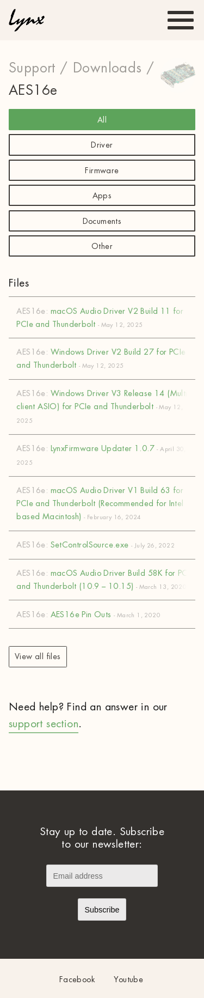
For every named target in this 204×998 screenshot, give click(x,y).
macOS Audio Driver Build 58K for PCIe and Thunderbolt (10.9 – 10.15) (105, 579)
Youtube (128, 980)
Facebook (77, 980)
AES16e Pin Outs (105, 614)
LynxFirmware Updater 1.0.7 (105, 455)
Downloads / (113, 68)
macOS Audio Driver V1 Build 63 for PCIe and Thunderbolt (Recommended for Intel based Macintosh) (105, 503)
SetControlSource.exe (105, 544)
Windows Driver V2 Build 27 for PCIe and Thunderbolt (105, 358)
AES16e (33, 90)
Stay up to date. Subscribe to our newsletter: (102, 837)
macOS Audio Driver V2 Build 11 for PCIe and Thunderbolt (105, 317)
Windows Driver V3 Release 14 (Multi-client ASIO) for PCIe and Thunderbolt (105, 407)
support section (43, 724)
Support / (38, 68)
